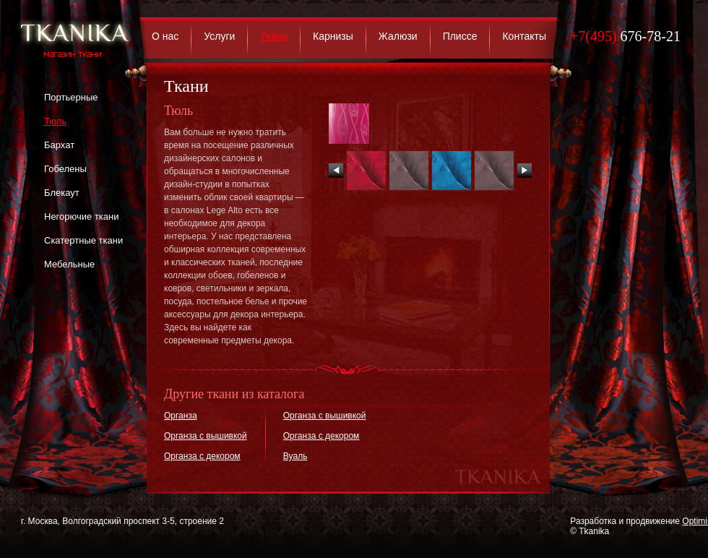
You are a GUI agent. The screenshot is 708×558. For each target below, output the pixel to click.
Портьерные (71, 97)
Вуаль (295, 456)
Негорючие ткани (81, 216)
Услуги (219, 36)
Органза (180, 416)
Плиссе (460, 36)
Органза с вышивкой (205, 436)
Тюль (55, 121)
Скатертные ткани (83, 240)
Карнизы (333, 36)
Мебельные (69, 264)
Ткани (274, 36)
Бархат (59, 145)
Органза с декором (202, 456)
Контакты (523, 36)
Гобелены (65, 168)
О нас (165, 36)
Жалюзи (398, 36)
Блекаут (61, 192)
